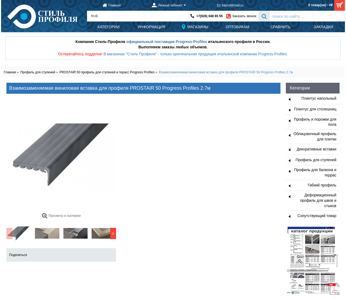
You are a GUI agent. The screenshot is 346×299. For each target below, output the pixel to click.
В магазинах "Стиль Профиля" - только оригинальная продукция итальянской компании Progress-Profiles (195, 54)
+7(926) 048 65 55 (209, 16)
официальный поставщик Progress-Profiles (166, 41)
